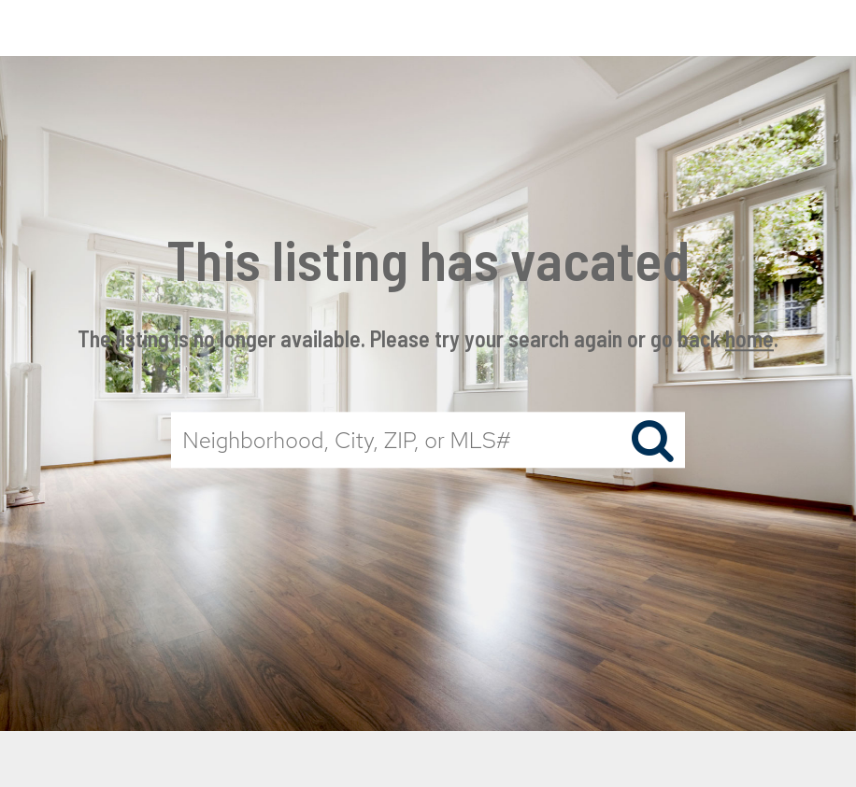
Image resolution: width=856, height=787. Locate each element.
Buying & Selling (775, 27)
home (749, 338)
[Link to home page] (427, 28)
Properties (641, 27)
